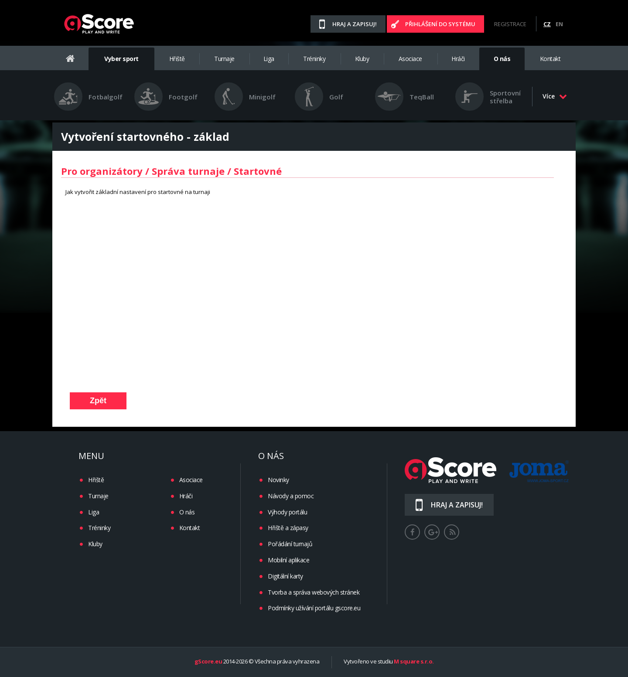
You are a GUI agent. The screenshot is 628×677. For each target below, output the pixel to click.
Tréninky (314, 58)
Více (555, 96)
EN (559, 24)
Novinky (278, 480)
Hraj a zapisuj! (354, 24)
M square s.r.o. (414, 662)
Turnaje (224, 58)
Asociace (410, 58)
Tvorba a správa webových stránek (313, 592)
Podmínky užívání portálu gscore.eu (314, 608)
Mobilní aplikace (288, 560)
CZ (547, 24)
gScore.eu (208, 662)
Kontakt (550, 58)
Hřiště (177, 58)
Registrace (510, 24)
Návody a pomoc (291, 496)
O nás (502, 58)
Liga (268, 58)
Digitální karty (285, 576)
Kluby (362, 58)
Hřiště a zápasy (288, 528)
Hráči (458, 58)
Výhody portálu (287, 512)
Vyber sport (121, 58)
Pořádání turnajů (290, 544)
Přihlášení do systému (440, 24)
